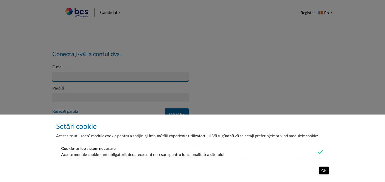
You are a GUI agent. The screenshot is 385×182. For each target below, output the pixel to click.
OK (324, 170)
